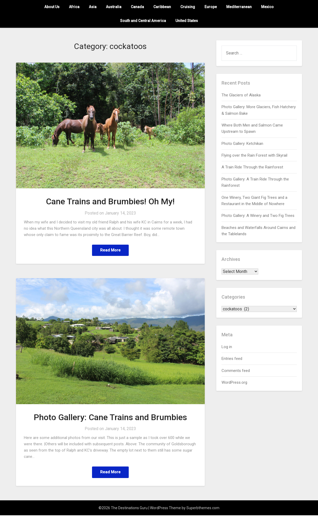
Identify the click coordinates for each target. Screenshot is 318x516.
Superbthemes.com (202, 509)
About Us (52, 7)
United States (186, 21)
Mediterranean (239, 7)
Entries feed (232, 358)
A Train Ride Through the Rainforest (252, 167)
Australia (113, 7)
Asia (92, 7)
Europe (210, 7)
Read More (110, 250)
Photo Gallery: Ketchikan (242, 143)
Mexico (267, 7)
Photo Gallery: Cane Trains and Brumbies (110, 417)
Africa (74, 7)
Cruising (187, 7)
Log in (227, 346)
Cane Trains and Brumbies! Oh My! (110, 201)
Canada (137, 7)
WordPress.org (234, 382)
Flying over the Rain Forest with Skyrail (254, 155)
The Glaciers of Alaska (241, 95)
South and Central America (143, 21)
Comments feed (236, 370)
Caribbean (162, 7)
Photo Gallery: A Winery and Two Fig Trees (258, 215)
